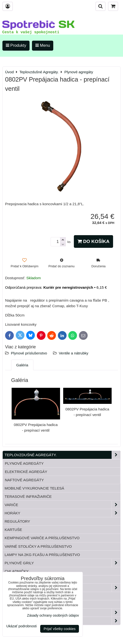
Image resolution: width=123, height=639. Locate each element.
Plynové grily (62, 563)
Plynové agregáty (24, 463)
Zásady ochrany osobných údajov (53, 615)
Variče (62, 505)
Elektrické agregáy (26, 472)
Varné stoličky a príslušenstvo (38, 546)
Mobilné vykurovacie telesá (34, 488)
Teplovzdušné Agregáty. (62, 455)
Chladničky (17, 571)
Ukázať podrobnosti (21, 626)
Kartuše (13, 530)
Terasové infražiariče (28, 496)
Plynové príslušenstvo (29, 353)
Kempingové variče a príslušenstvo (42, 538)
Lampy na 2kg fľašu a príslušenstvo (42, 555)
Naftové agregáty (24, 480)
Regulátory (17, 521)
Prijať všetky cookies (60, 629)
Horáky (62, 513)
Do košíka (93, 241)
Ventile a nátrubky (73, 353)
